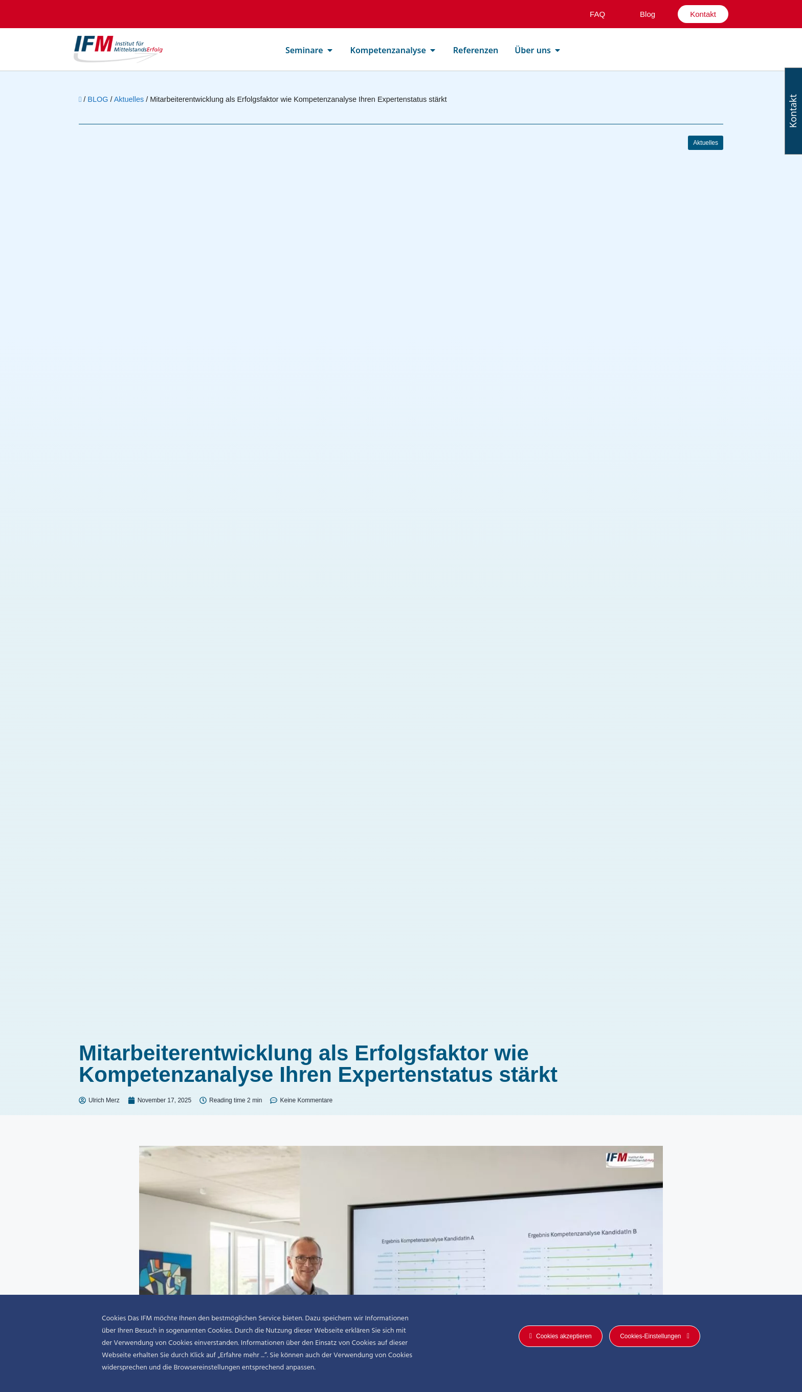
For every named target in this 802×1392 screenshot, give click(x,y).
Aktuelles (129, 99)
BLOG (97, 99)
